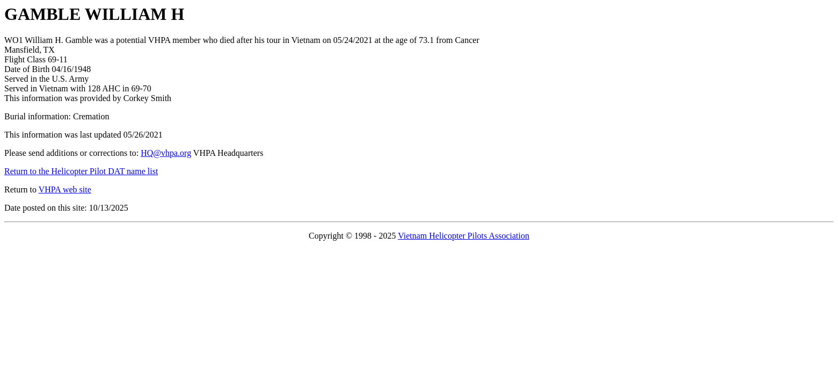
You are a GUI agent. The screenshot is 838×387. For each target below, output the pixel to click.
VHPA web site (65, 189)
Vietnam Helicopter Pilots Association (463, 235)
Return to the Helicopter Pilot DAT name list (81, 171)
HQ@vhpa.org (166, 152)
